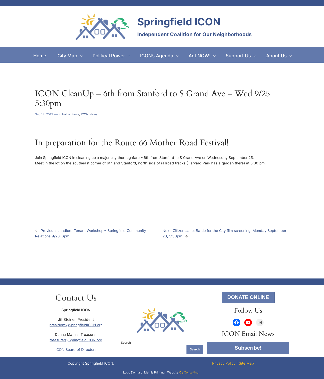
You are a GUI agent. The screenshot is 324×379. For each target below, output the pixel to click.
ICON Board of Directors (76, 349)
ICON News (89, 114)
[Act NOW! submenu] (214, 55)
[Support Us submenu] (254, 55)
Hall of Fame (70, 114)
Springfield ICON (178, 21)
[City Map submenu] (81, 55)
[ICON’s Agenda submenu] (177, 55)
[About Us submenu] (290, 55)
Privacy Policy (223, 363)
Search (126, 342)
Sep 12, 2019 (44, 114)
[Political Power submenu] (129, 55)
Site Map (246, 363)
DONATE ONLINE (248, 297)
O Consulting (189, 372)
